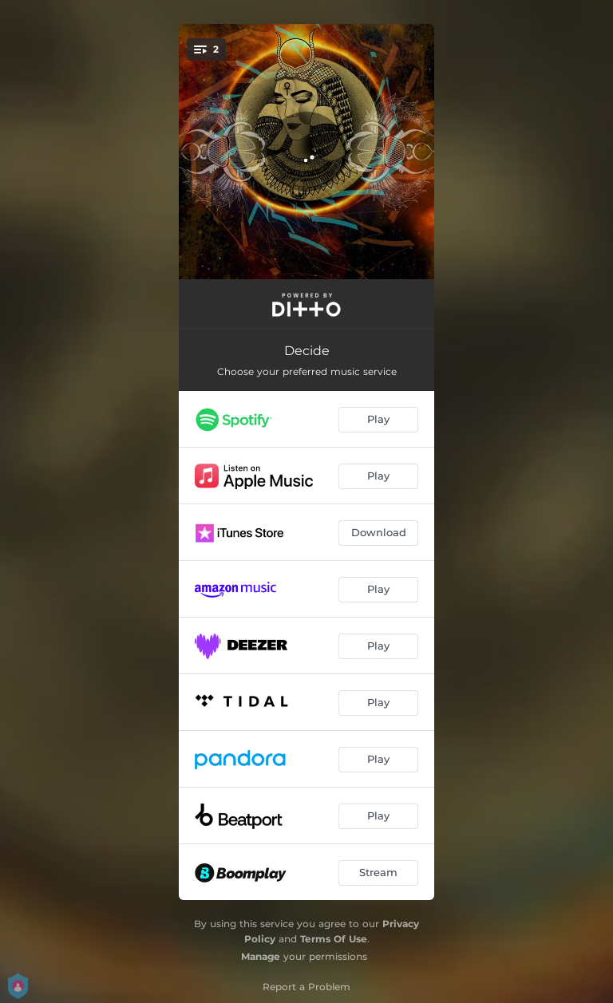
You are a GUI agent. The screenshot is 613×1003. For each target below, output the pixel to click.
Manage (260, 956)
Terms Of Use (333, 939)
